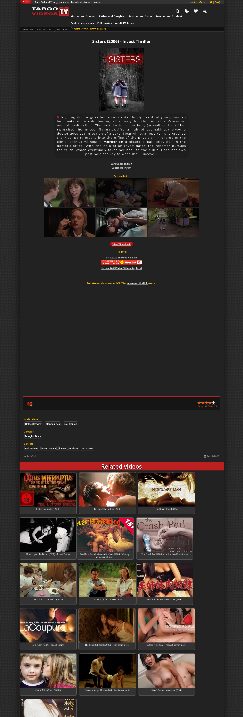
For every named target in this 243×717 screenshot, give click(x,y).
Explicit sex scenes (75, 14)
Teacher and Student (162, 7)
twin (61, 121)
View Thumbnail (121, 235)
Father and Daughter (105, 7)
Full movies (97, 14)
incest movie (48, 440)
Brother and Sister (134, 7)
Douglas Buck (33, 427)
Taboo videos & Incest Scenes (39, 20)
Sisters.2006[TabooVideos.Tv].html (121, 259)
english (128, 155)
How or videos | (204, 2)
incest (62, 440)
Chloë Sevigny (33, 415)
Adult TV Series (117, 14)
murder (110, 133)
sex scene (87, 440)
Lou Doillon (70, 415)
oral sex (73, 440)
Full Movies (66, 20)
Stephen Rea (53, 415)
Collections (121, 670)
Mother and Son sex (76, 7)
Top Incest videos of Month (121, 660)
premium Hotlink (137, 274)
